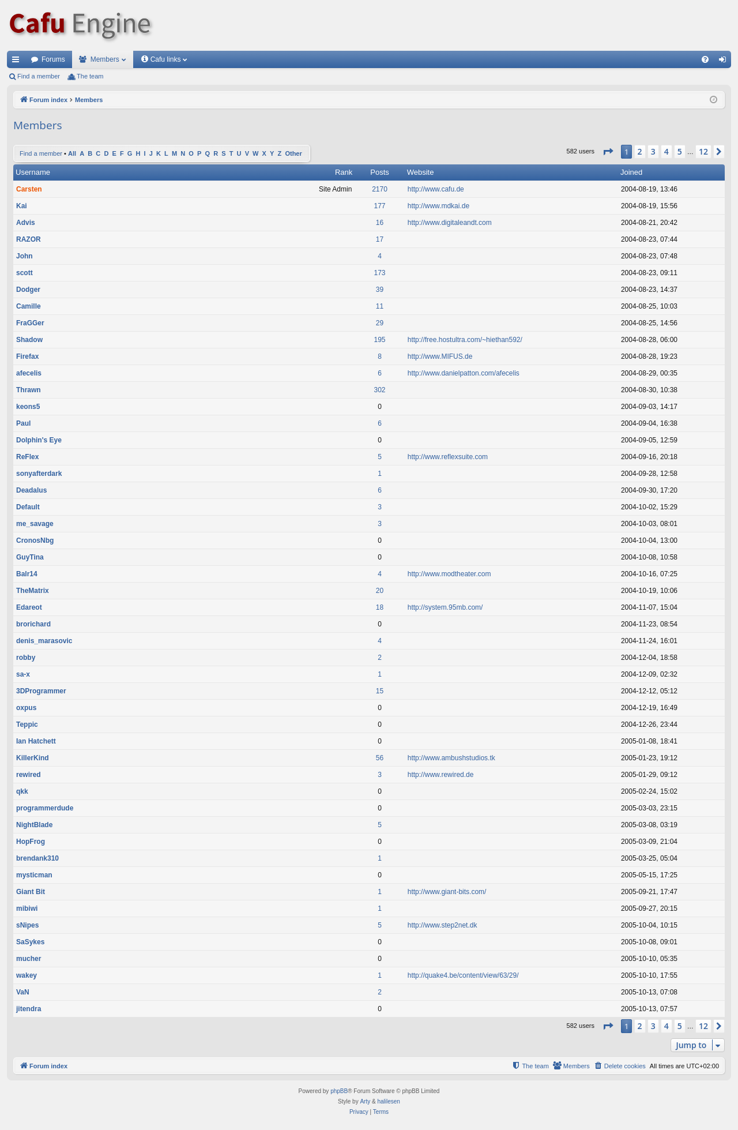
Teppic (27, 724)
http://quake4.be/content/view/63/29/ (463, 975)
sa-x (23, 674)
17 (379, 239)
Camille (28, 306)
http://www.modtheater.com (449, 574)
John (24, 256)
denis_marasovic (44, 641)
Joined (631, 172)
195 (380, 340)
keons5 (28, 407)
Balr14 (26, 574)
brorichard (33, 624)
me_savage (35, 524)
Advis (25, 223)
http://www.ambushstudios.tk (451, 758)
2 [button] (640, 151)
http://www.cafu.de (436, 189)
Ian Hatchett (36, 741)
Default (28, 507)
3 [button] (653, 151)
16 (379, 223)
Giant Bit (30, 892)
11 (379, 306)
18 (379, 607)
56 (379, 758)
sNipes (27, 925)
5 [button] (679, 151)
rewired (28, 775)
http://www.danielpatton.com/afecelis (463, 373)
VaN (22, 992)
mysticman (34, 875)
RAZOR (28, 239)
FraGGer (30, 323)
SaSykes (30, 942)
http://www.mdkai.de (438, 206)
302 (380, 390)
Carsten (29, 189)
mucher (28, 959)
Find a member (38, 76)
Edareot (29, 607)
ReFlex (27, 457)
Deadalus (31, 490)
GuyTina (30, 557)
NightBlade (34, 825)
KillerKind (32, 758)
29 (379, 323)
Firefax (27, 356)
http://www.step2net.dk (442, 925)
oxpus (26, 708)
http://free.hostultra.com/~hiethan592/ (465, 340)
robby (25, 658)
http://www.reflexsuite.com (448, 457)
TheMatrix (32, 591)
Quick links (18, 61)
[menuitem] (705, 59)
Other (293, 153)
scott (24, 273)
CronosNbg (35, 540)
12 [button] (703, 151)
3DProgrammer (41, 691)
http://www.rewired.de (441, 775)
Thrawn (28, 390)
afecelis (29, 373)
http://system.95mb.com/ (445, 607)
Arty (365, 1101)
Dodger (28, 290)
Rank (343, 172)
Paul (23, 423)
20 (379, 591)
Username (33, 172)
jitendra (28, 1009)
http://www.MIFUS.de (440, 356)
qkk (22, 791)
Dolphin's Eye (39, 440)
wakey (26, 975)
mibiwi (26, 908)
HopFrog (30, 842)
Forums (53, 59)
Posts (379, 172)
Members (105, 59)
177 (380, 206)
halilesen (388, 1101)
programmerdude (44, 808)
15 (379, 691)
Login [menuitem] (725, 61)
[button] (607, 152)
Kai (21, 206)
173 (380, 273)
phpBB (339, 1091)
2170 (379, 189)
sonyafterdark (39, 474)
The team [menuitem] (90, 76)
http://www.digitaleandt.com (450, 223)
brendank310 (37, 858)
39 (379, 290)
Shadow (29, 340)
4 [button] (666, 151)
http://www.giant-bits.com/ (447, 892)
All (72, 153)
